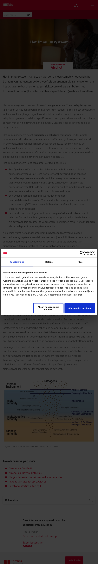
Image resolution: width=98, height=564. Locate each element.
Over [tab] (81, 262)
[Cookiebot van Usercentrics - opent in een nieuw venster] (82, 253)
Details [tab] (49, 262)
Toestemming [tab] (17, 262)
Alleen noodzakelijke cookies (48, 308)
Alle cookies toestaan (79, 308)
